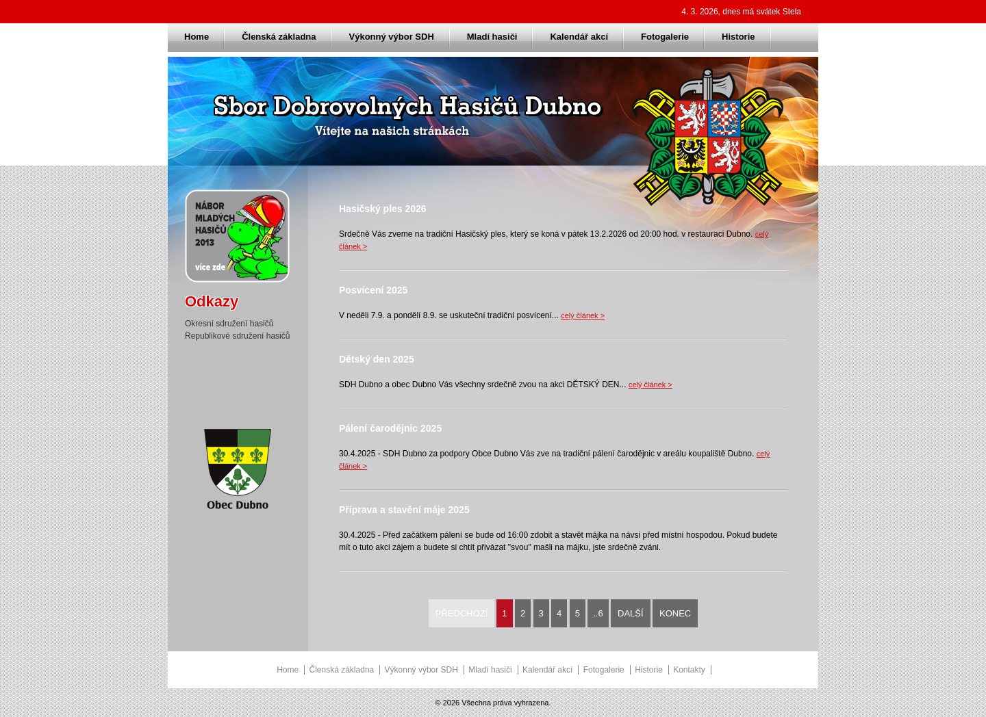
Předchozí (461, 613)
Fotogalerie (665, 36)
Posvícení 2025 (373, 290)
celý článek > (583, 315)
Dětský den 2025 (376, 359)
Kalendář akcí (579, 36)
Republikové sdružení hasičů (237, 336)
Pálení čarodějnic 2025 (390, 428)
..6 (598, 613)
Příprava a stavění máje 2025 (404, 509)
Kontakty (689, 670)
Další (631, 613)
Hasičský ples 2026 (383, 208)
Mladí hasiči (492, 36)
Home (196, 36)
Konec (675, 613)
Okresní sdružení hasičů (229, 323)
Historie (738, 36)
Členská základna (279, 36)
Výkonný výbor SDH (391, 36)
